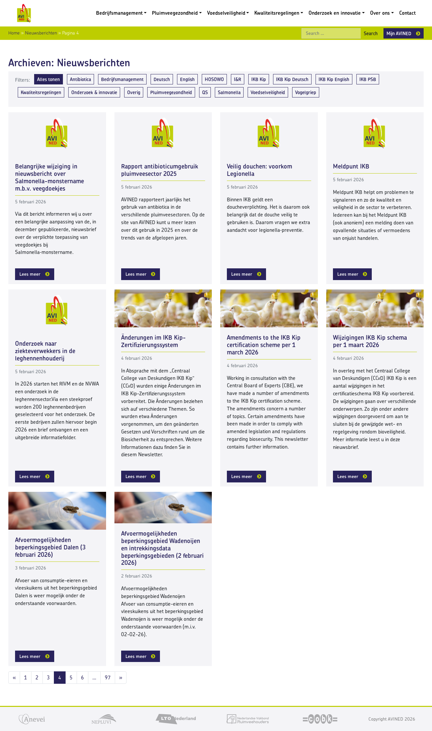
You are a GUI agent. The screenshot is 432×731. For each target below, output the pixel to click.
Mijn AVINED (398, 33)
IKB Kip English (334, 79)
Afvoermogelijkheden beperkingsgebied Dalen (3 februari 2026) (50, 547)
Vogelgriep (305, 92)
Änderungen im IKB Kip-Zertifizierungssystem (153, 341)
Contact (407, 12)
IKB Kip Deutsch (292, 79)
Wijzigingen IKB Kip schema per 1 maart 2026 (370, 341)
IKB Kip (258, 79)
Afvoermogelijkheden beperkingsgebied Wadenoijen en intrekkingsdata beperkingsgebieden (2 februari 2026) (162, 548)
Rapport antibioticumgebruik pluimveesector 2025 (159, 170)
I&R (237, 79)
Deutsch (162, 79)
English (187, 79)
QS (205, 92)
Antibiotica (80, 79)
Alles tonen (48, 79)
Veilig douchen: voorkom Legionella (259, 170)
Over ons (380, 12)
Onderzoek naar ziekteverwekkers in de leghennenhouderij (45, 350)
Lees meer (29, 274)
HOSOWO (214, 79)
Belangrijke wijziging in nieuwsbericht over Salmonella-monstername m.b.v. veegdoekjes (49, 177)
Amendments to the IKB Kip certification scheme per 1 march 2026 (263, 344)
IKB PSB (367, 79)
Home (14, 33)
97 (108, 677)
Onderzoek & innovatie (94, 92)
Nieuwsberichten (41, 33)
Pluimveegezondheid (175, 12)
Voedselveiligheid (226, 12)
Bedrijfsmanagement (119, 12)
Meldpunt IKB (351, 166)
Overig (133, 92)
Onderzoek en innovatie (335, 12)
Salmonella (229, 92)
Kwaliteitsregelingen (276, 12)
